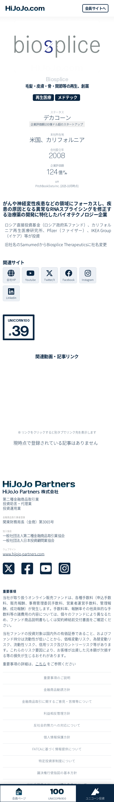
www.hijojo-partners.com (23, 553)
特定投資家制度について (57, 761)
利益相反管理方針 (57, 713)
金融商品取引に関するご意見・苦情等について (57, 701)
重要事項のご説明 (57, 677)
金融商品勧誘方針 (57, 689)
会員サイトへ (95, 8)
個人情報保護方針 (57, 737)
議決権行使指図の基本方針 (57, 772)
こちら (40, 663)
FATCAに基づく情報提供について (57, 749)
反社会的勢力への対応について (57, 725)
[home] (25, 8)
